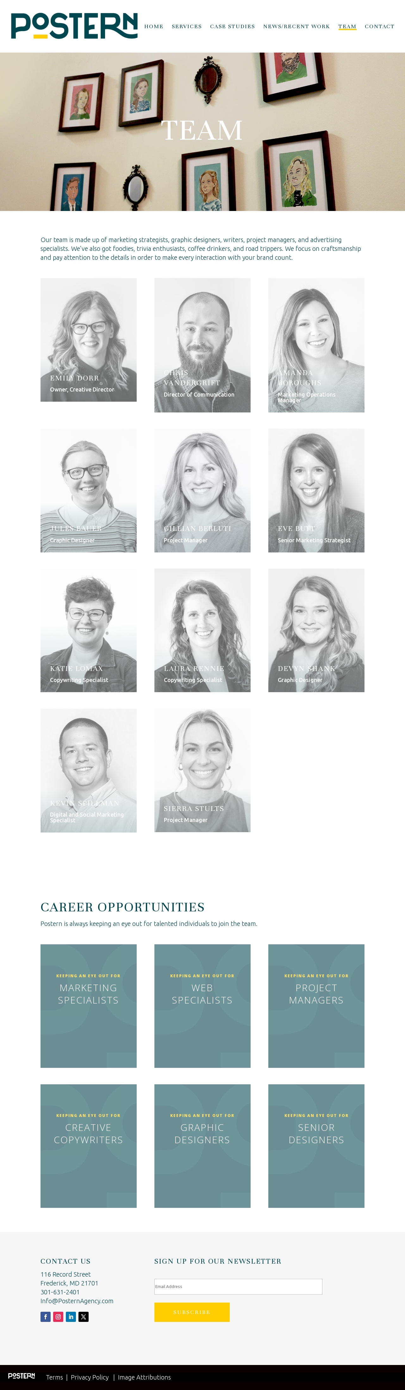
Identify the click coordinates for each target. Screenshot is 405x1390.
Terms (54, 1377)
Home (154, 27)
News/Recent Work (296, 27)
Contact (380, 27)
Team (348, 27)
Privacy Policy (90, 1377)
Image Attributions (144, 1377)
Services (187, 27)
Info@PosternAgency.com (77, 1300)
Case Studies (232, 27)
